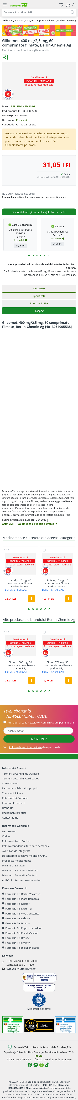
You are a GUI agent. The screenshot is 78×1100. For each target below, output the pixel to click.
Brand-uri (7, 807)
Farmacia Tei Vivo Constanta (20, 913)
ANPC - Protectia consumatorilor (21, 880)
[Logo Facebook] (30, 1065)
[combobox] (39, 12)
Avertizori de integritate (16, 851)
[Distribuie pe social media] (5, 57)
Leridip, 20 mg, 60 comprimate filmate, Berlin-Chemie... (20, 583)
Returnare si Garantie (15, 798)
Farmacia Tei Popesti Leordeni (21, 928)
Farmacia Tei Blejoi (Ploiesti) (20, 947)
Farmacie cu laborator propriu (20, 788)
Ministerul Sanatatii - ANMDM (20, 870)
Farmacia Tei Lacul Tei (17, 908)
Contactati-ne (10, 817)
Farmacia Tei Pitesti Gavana (20, 933)
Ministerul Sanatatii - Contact (19, 875)
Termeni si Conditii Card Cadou (20, 778)
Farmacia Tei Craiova (16, 943)
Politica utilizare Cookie (16, 841)
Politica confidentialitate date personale (26, 846)
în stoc (67, 174)
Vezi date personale (31, 747)
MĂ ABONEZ (39, 739)
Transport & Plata (12, 793)
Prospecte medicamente (16, 860)
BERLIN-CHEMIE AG (23, 106)
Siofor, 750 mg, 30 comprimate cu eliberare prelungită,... (57, 665)
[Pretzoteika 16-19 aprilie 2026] (39, 30)
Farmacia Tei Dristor (15, 903)
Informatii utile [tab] (39, 303)
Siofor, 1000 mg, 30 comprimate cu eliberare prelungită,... (20, 665)
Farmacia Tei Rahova (16, 918)
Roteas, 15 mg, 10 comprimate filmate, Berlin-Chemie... (57, 583)
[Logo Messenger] (35, 1065)
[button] (29, 255)
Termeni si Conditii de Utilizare (20, 773)
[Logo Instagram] (41, 1065)
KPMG (39, 1055)
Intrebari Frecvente (13, 803)
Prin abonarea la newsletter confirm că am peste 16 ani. (40, 722)
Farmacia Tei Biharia (16, 923)
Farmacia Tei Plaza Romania (20, 898)
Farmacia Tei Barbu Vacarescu (21, 894)
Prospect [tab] (39, 310)
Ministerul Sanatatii (13, 865)
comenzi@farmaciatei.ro (21, 968)
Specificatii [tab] (39, 296)
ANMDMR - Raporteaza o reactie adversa (29, 523)
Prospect (21, 120)
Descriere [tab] (39, 288)
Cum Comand (10, 783)
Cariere (6, 836)
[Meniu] (5, 5)
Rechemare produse (14, 812)
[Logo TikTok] (47, 1065)
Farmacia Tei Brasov (15, 938)
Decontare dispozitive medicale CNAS (24, 855)
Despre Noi (8, 831)
